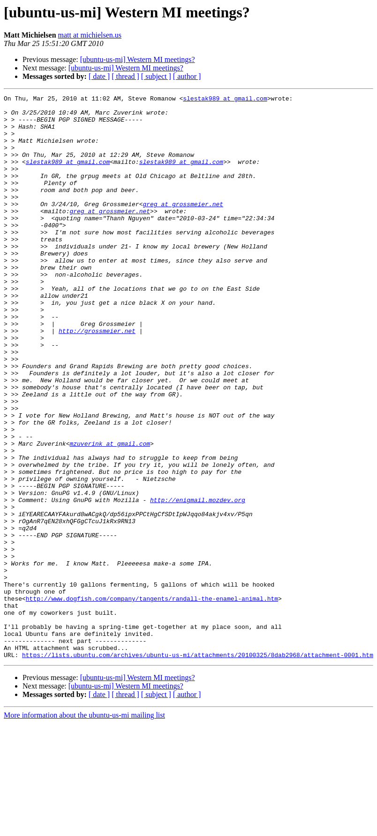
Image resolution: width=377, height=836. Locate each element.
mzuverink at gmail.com (109, 514)
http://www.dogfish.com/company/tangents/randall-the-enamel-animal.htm (152, 700)
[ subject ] (156, 76)
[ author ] (187, 76)
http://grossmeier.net (97, 378)
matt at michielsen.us (90, 35)
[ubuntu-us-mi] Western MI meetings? (137, 59)
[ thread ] (125, 76)
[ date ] (99, 76)
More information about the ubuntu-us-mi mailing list (84, 828)
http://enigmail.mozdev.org (197, 581)
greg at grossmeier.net (183, 226)
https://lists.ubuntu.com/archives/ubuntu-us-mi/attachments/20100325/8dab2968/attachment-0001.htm (197, 767)
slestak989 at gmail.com (225, 99)
